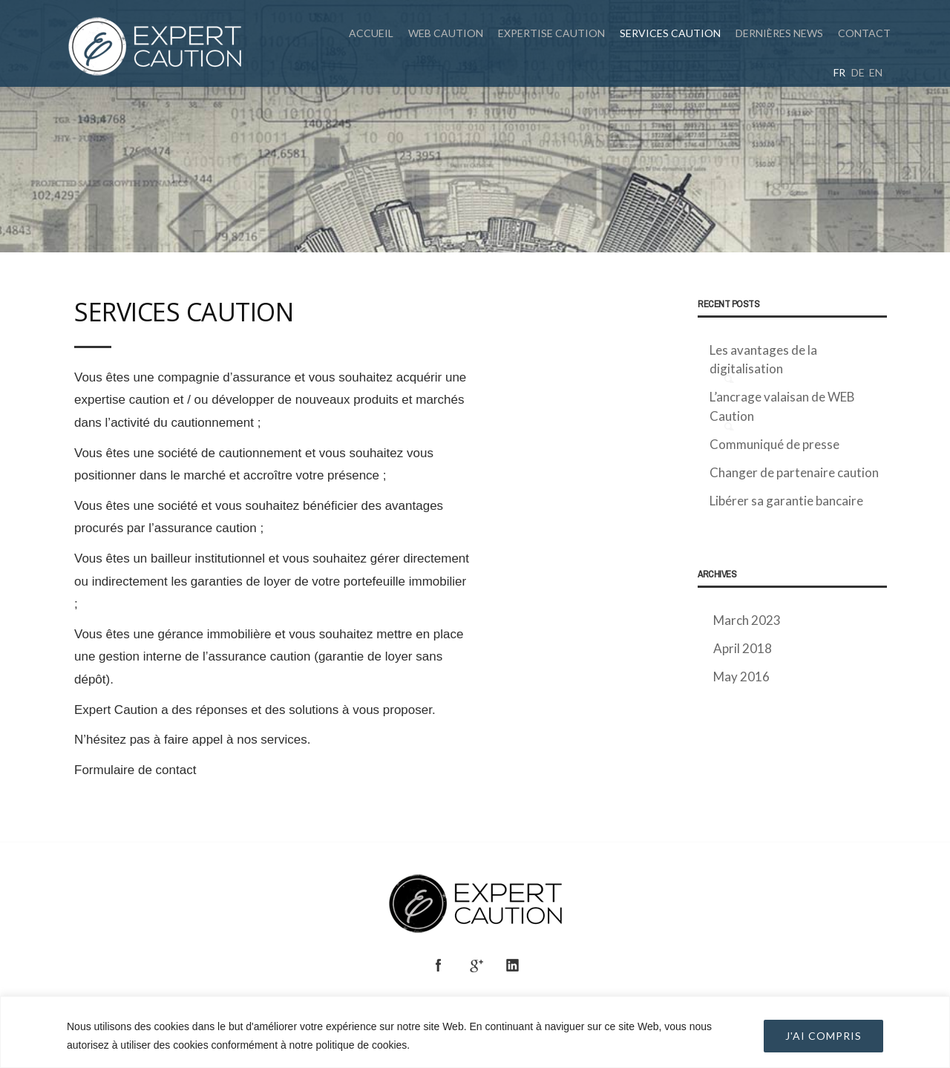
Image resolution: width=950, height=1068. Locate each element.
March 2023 (747, 620)
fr (839, 72)
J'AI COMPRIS (823, 1035)
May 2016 (741, 676)
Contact (864, 33)
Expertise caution (551, 33)
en (875, 72)
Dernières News (779, 33)
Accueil (371, 33)
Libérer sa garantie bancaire (786, 500)
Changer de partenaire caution (794, 472)
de (858, 72)
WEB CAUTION (445, 33)
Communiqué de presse (774, 444)
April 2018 (742, 648)
